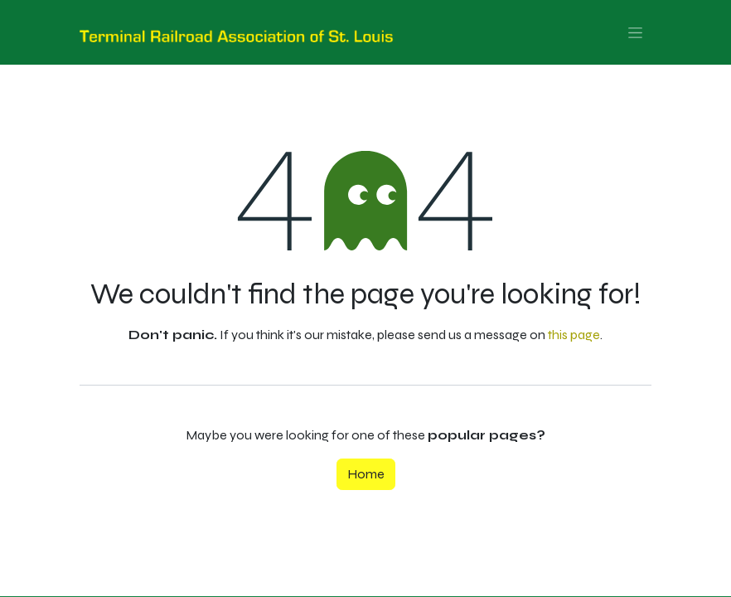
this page (574, 334)
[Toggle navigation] (635, 32)
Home (366, 474)
